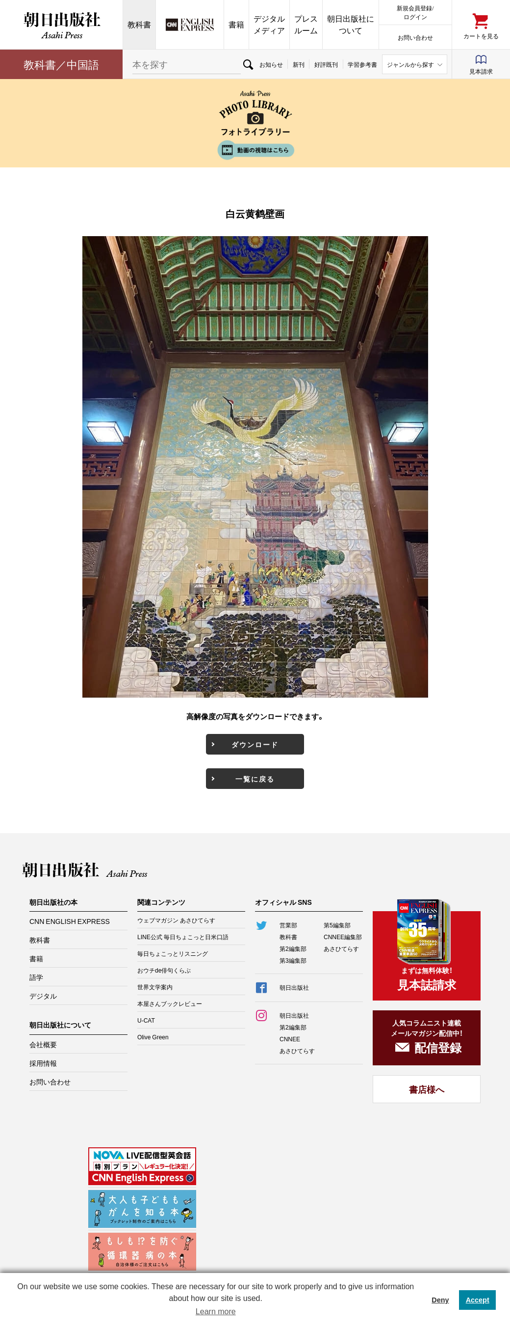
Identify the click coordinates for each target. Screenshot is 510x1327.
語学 (36, 977)
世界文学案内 (155, 986)
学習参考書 (362, 64)
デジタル (43, 996)
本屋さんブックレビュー (169, 1003)
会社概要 (43, 1044)
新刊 (299, 64)
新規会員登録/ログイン (415, 12)
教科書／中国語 (61, 64)
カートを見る (481, 35)
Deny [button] (440, 1300)
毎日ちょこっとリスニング (172, 953)
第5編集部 (337, 925)
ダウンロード (255, 744)
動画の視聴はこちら (255, 150)
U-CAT (146, 1020)
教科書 (139, 24)
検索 (248, 64)
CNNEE (290, 1038)
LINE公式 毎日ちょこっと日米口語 (183, 936)
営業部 (288, 925)
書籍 (236, 24)
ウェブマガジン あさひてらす (176, 920)
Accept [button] (477, 1300)
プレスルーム (306, 24)
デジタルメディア (269, 24)
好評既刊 (326, 64)
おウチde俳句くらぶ (164, 970)
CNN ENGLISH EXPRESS (69, 921)
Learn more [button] (216, 1311)
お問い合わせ (415, 37)
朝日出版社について (350, 24)
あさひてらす (341, 948)
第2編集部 (293, 948)
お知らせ (271, 64)
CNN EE (190, 24)
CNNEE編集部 (343, 936)
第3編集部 (293, 960)
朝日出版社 (61, 24)
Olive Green (153, 1036)
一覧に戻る (255, 779)
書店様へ (426, 1089)
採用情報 (43, 1063)
